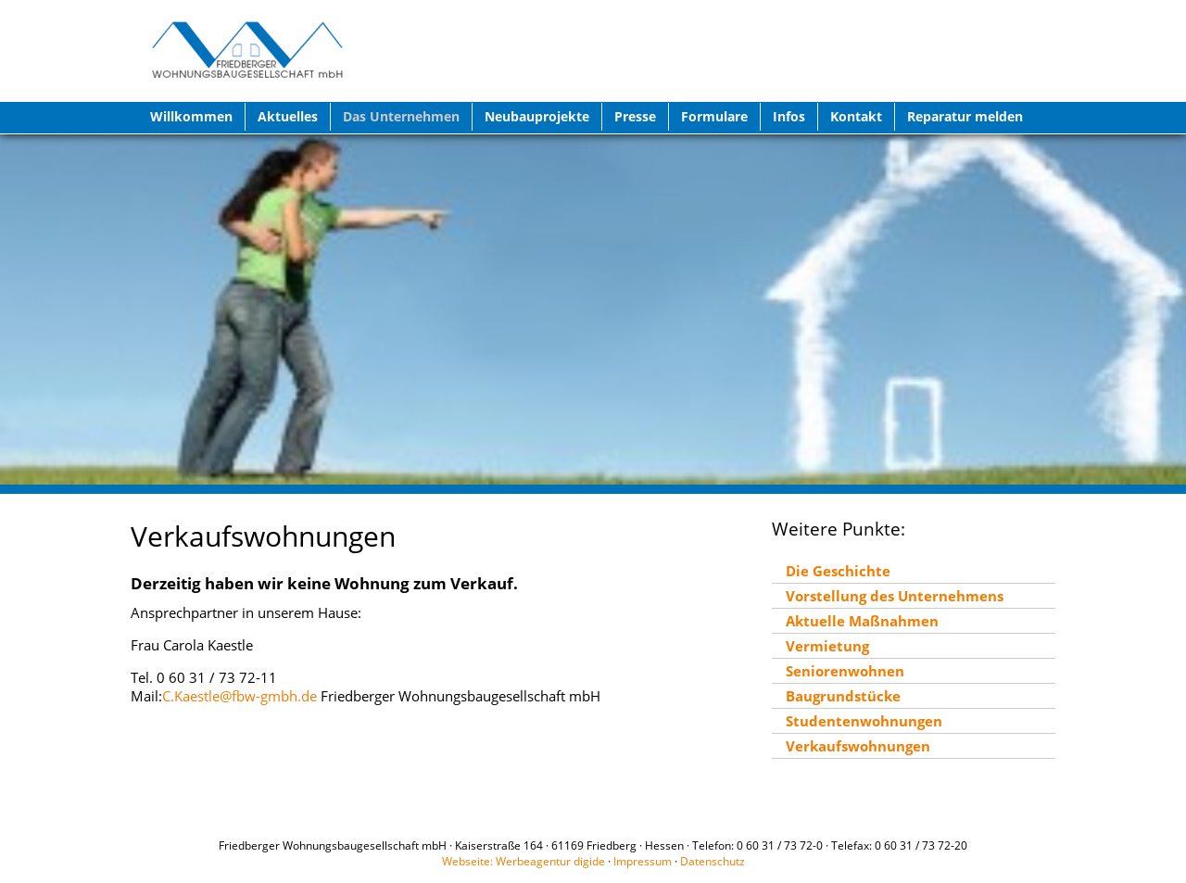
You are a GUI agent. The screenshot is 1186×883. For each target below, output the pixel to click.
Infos (789, 116)
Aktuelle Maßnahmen (862, 621)
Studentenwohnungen (864, 721)
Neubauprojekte (537, 116)
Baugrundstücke (843, 696)
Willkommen (191, 116)
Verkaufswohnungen (858, 746)
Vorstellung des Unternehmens (894, 596)
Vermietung (827, 646)
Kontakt (856, 116)
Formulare (714, 116)
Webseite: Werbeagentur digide (523, 861)
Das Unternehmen (401, 116)
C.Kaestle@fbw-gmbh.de (239, 696)
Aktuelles (288, 116)
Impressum (642, 861)
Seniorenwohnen (845, 671)
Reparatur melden (965, 116)
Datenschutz (712, 861)
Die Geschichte (838, 570)
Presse (635, 116)
